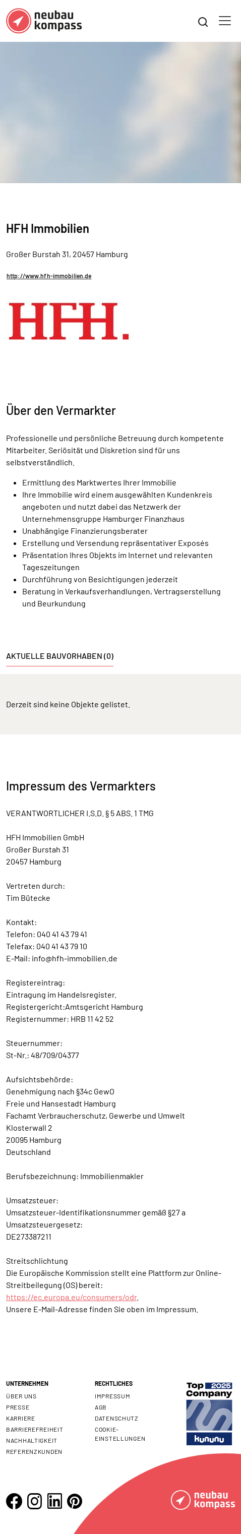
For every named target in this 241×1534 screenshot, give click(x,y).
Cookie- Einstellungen (120, 1434)
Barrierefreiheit (35, 1429)
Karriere (20, 1418)
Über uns (21, 1395)
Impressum (112, 1395)
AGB (101, 1406)
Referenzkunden (34, 1451)
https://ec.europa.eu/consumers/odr (71, 1297)
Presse (17, 1406)
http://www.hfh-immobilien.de (49, 275)
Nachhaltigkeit (31, 1440)
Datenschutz (117, 1418)
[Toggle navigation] (225, 21)
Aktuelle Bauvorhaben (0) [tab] (59, 655)
